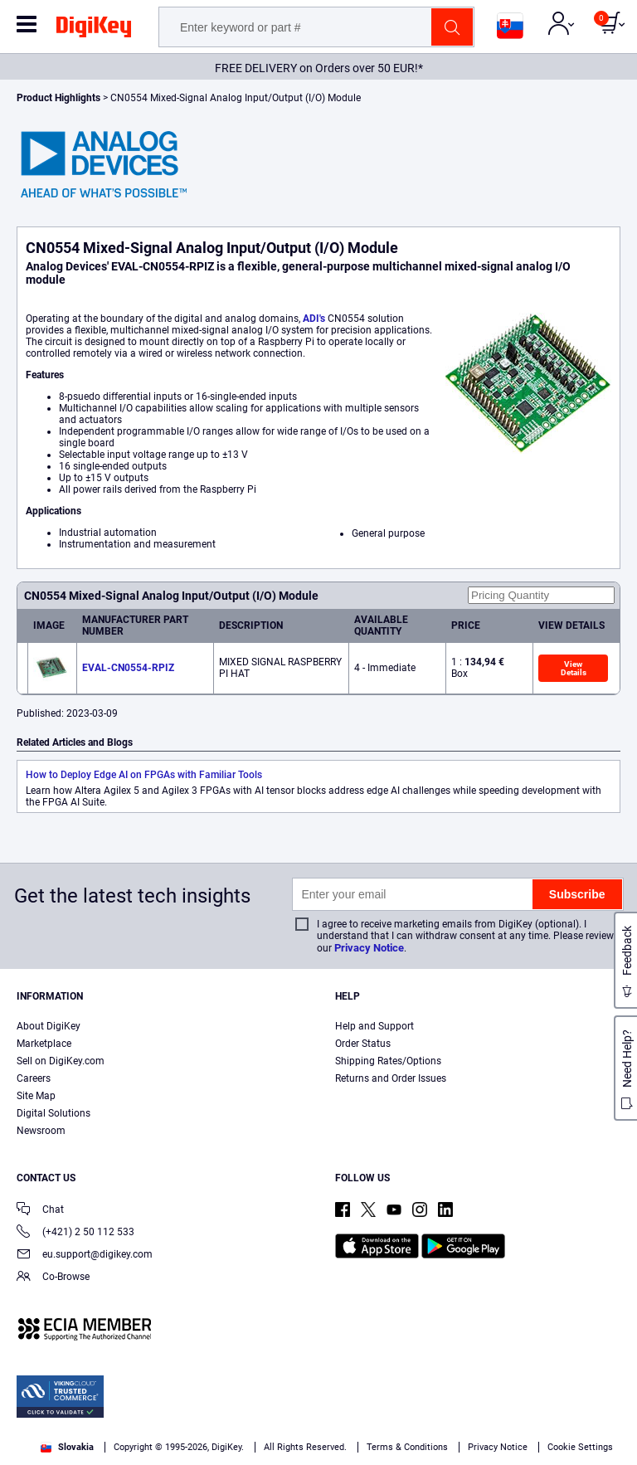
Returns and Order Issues (390, 1078)
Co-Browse (53, 1278)
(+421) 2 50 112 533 (75, 1233)
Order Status (363, 1043)
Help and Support (374, 1026)
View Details (573, 668)
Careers (34, 1078)
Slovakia (67, 1447)
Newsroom (41, 1130)
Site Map (36, 1096)
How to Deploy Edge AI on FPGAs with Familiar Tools (144, 775)
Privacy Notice (369, 948)
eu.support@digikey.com (85, 1255)
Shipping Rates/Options (388, 1061)
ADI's (315, 318)
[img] (93, 30)
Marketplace (44, 1043)
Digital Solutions (53, 1113)
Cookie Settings (580, 1447)
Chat (40, 1211)
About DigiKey (48, 1026)
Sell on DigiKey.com (61, 1061)
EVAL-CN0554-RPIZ (128, 668)
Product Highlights (58, 98)
